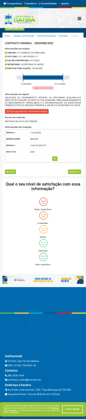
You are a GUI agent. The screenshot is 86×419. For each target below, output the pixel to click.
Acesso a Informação (24, 36)
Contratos (63, 36)
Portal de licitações (46, 36)
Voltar (10, 172)
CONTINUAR (72, 409)
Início (7, 36)
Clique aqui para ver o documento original (27, 111)
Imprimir (74, 172)
